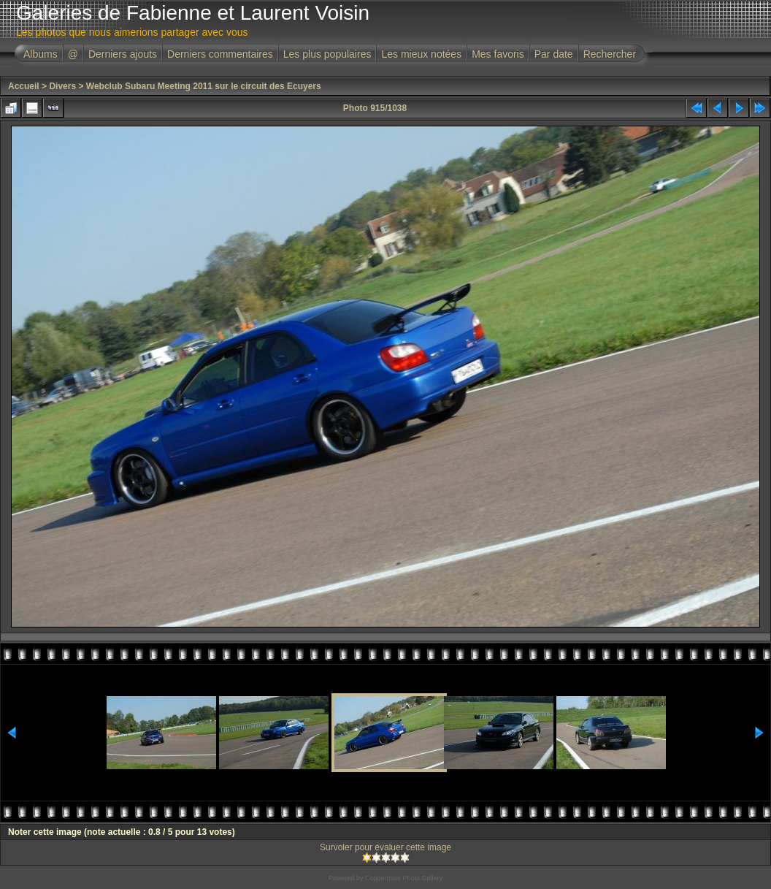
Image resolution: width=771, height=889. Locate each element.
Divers (62, 86)
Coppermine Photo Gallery (403, 878)
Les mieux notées (421, 54)
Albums (40, 54)
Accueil (23, 86)
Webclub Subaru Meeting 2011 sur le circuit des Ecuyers (203, 86)
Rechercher (609, 54)
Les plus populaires (327, 54)
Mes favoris (498, 54)
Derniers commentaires (220, 54)
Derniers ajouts (122, 54)
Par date (553, 54)
